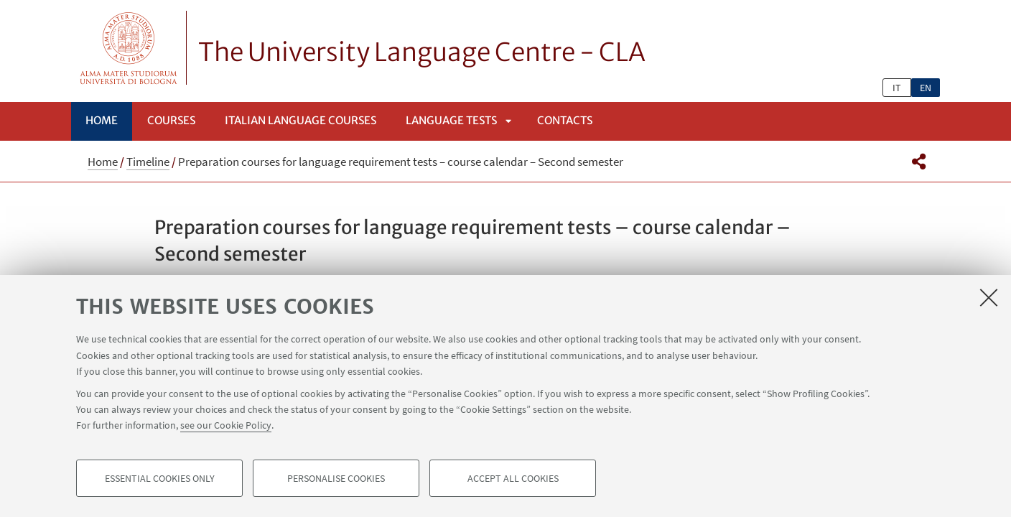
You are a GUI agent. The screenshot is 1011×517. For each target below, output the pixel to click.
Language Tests (451, 120)
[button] (918, 161)
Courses (171, 120)
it (897, 87)
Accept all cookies (513, 478)
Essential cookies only (160, 478)
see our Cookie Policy (225, 425)
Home (101, 120)
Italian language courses (300, 120)
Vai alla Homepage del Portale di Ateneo (129, 48)
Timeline (147, 161)
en (925, 87)
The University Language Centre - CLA (422, 52)
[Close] (988, 297)
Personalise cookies (336, 478)
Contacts (564, 120)
